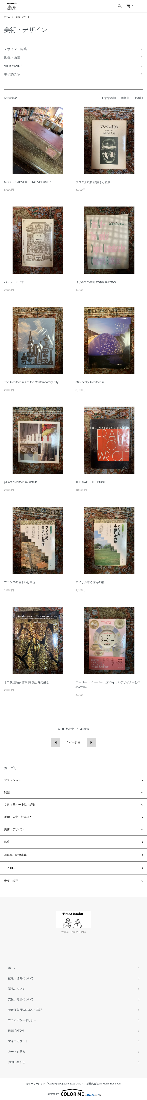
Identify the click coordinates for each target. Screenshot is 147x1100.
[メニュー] (141, 6)
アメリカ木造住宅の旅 (90, 582)
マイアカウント (18, 1041)
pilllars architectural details (20, 482)
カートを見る (16, 1051)
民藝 (7, 841)
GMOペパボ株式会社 (87, 1083)
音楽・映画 (11, 880)
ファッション (12, 780)
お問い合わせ (16, 1062)
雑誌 (7, 792)
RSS (11, 1030)
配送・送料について (21, 978)
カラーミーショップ (37, 1083)
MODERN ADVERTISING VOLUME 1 (28, 182)
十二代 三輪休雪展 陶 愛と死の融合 (26, 682)
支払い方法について (21, 999)
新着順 (138, 98)
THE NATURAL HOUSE (91, 482)
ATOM (20, 1030)
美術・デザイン (23, 17)
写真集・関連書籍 (15, 855)
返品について (16, 988)
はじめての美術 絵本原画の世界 (96, 282)
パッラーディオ (14, 282)
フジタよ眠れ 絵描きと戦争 (93, 182)
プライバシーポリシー (22, 1020)
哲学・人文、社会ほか (18, 817)
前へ (55, 742)
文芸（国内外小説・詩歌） (21, 804)
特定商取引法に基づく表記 (25, 1009)
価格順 (125, 98)
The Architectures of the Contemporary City (31, 382)
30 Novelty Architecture (90, 382)
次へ (91, 742)
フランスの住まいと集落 (19, 582)
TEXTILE (10, 867)
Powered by (73, 1092)
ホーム (7, 17)
